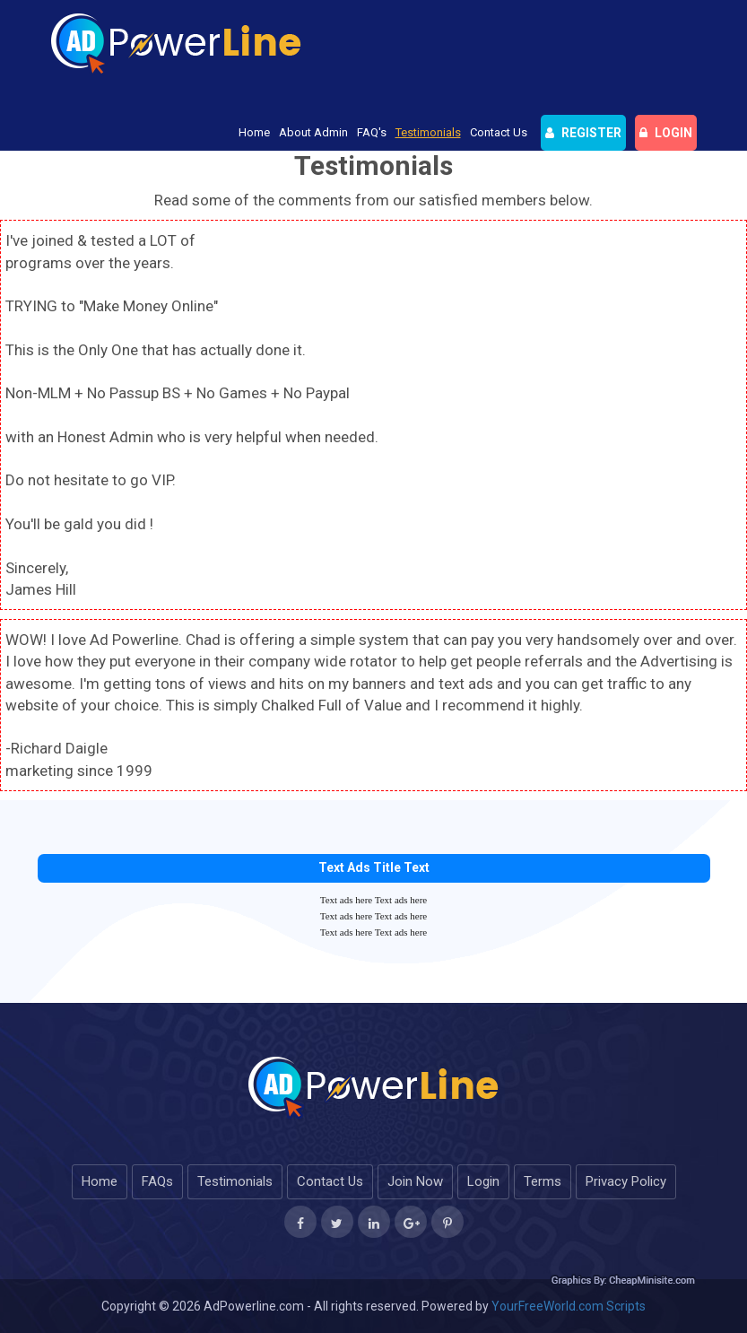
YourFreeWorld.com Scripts (568, 1306)
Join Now (415, 1181)
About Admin (313, 132)
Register (583, 133)
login (665, 133)
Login (483, 1181)
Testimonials (428, 132)
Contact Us (498, 132)
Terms (542, 1181)
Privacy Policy (626, 1181)
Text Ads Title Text (374, 867)
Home (254, 132)
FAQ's (372, 132)
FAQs (157, 1181)
